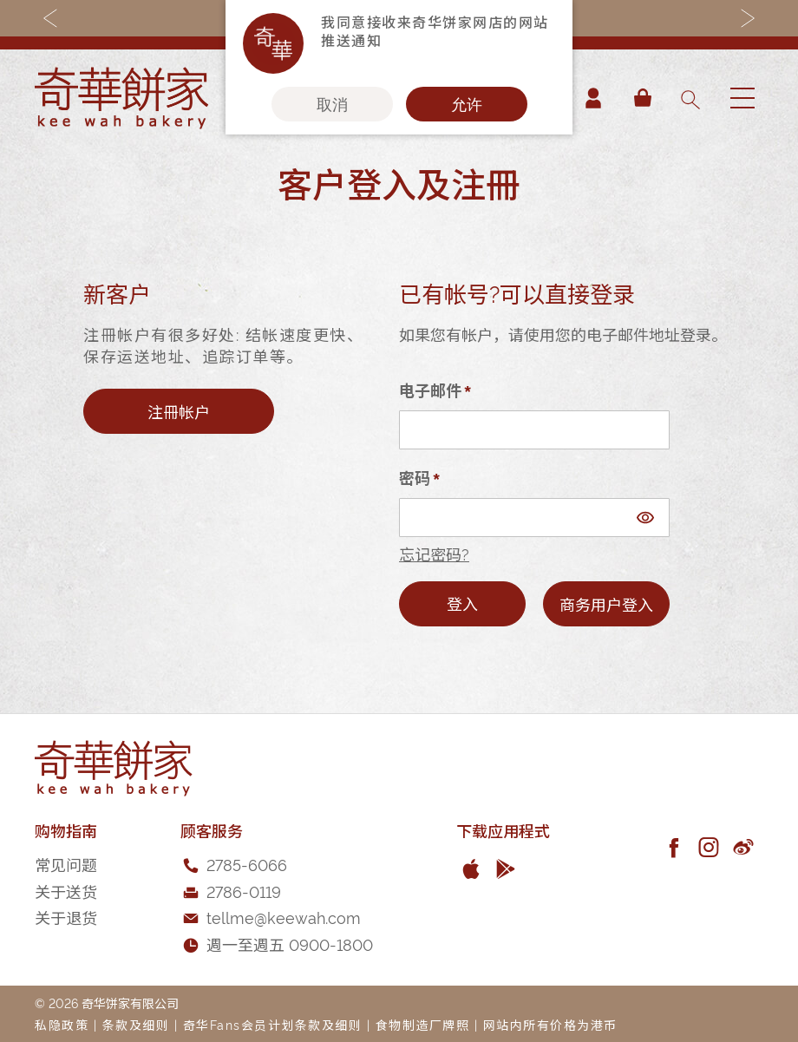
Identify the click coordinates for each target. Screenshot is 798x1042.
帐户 (593, 98)
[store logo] (121, 98)
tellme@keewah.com (283, 916)
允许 (466, 104)
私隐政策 (61, 1024)
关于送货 (66, 890)
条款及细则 (136, 1024)
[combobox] (689, 98)
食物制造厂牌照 (423, 1024)
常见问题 (66, 864)
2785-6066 (246, 864)
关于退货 (66, 916)
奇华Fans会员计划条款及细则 (273, 1024)
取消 (332, 104)
